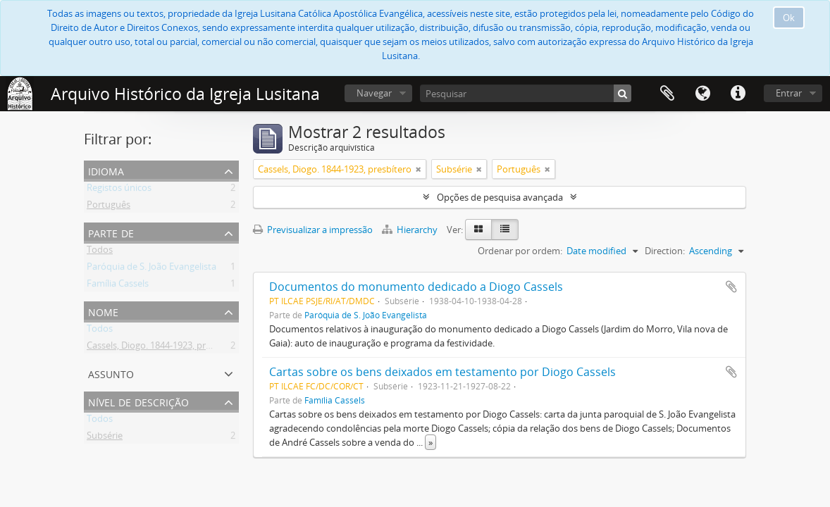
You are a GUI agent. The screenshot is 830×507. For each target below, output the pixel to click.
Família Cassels (118, 286)
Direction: (665, 250)
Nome (103, 310)
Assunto (111, 372)
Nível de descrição (138, 401)
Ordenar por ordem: (520, 250)
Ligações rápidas (737, 93)
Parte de (111, 232)
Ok (789, 17)
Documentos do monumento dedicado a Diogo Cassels (416, 286)
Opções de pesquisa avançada (500, 197)
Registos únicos (119, 190)
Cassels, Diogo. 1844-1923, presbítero (163, 348)
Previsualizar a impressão (313, 229)
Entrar (789, 93)
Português (108, 207)
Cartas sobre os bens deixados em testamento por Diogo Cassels (442, 372)
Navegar (374, 93)
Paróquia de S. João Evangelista (151, 269)
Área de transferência (667, 93)
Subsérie (105, 438)
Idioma (702, 93)
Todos (100, 252)
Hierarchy (411, 229)
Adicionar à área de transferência (731, 287)
